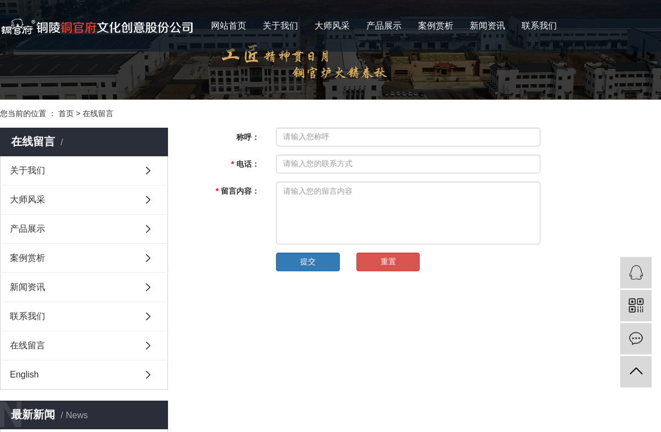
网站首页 (228, 25)
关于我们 (280, 25)
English (24, 374)
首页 (66, 113)
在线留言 (98, 113)
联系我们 (539, 25)
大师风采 (332, 25)
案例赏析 (435, 25)
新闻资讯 (487, 25)
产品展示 (384, 25)
